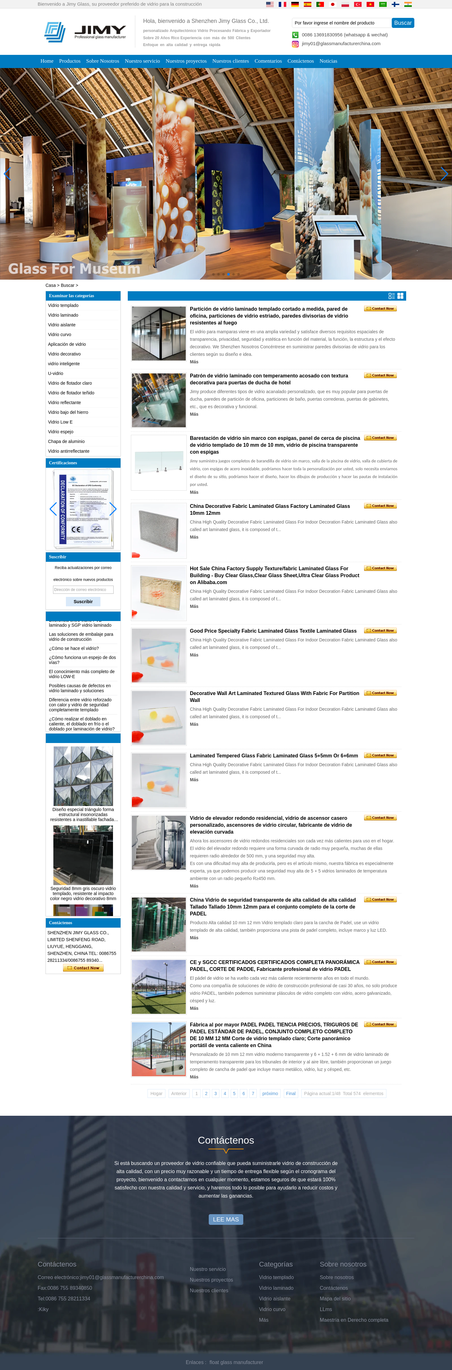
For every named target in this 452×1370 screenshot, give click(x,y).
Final (291, 1093)
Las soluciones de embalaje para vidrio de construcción (81, 641)
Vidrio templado (63, 305)
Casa (51, 285)
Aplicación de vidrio (67, 344)
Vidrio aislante (62, 324)
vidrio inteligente (64, 363)
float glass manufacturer (236, 1362)
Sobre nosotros (337, 1277)
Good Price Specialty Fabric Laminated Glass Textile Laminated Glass (273, 631)
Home (47, 61)
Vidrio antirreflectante (68, 451)
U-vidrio (55, 373)
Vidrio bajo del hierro (68, 412)
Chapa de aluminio (66, 441)
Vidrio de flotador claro (70, 383)
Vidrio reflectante (64, 402)
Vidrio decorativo (64, 353)
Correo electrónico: (59, 1277)
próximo (270, 1093)
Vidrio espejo (60, 431)
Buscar (68, 285)
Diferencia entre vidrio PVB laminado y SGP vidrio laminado (80, 627)
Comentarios (268, 61)
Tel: (42, 1298)
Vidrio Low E (60, 421)
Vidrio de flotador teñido (71, 392)
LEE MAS (226, 1219)
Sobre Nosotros (102, 61)
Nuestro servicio (142, 61)
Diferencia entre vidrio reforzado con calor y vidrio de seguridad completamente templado (80, 709)
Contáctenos (301, 61)
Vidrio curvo (59, 334)
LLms (326, 1309)
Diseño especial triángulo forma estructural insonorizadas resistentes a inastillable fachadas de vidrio (83, 818)
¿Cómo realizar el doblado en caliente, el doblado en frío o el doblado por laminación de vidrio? (82, 728)
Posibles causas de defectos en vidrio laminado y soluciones (80, 693)
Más (194, 361)
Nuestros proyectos (186, 61)
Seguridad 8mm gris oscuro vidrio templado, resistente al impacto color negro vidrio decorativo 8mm (83, 897)
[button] (213, 274)
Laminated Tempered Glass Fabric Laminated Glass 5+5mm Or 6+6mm (274, 755)
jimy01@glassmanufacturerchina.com (341, 43)
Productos (70, 61)
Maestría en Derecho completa (354, 1320)
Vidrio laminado (63, 315)
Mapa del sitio (335, 1298)
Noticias (328, 61)
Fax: (42, 1288)
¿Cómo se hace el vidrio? (74, 652)
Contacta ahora (83, 968)
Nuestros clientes (231, 61)
